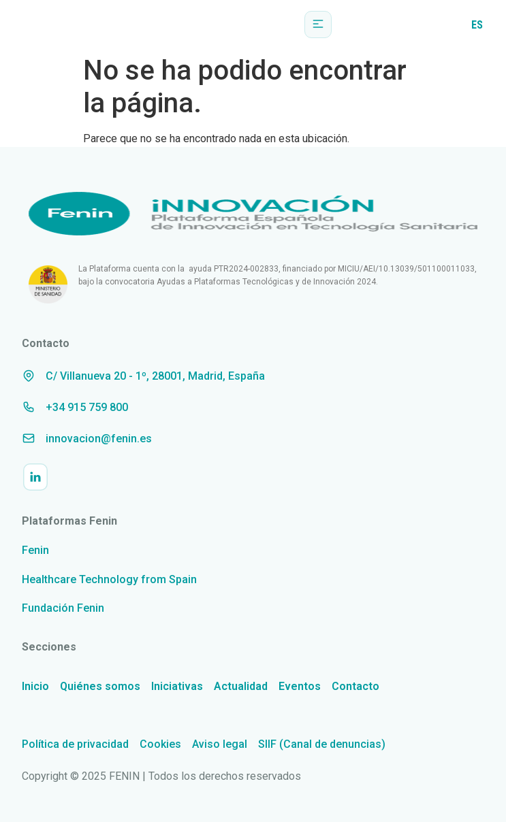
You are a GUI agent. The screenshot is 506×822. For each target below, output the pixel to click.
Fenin (35, 550)
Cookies (160, 744)
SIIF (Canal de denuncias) (321, 744)
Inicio (35, 686)
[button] (318, 24)
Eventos (300, 686)
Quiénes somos (100, 686)
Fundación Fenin (63, 608)
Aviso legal (219, 744)
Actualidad (241, 686)
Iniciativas (177, 686)
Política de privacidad (75, 744)
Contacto (355, 686)
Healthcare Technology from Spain (109, 579)
